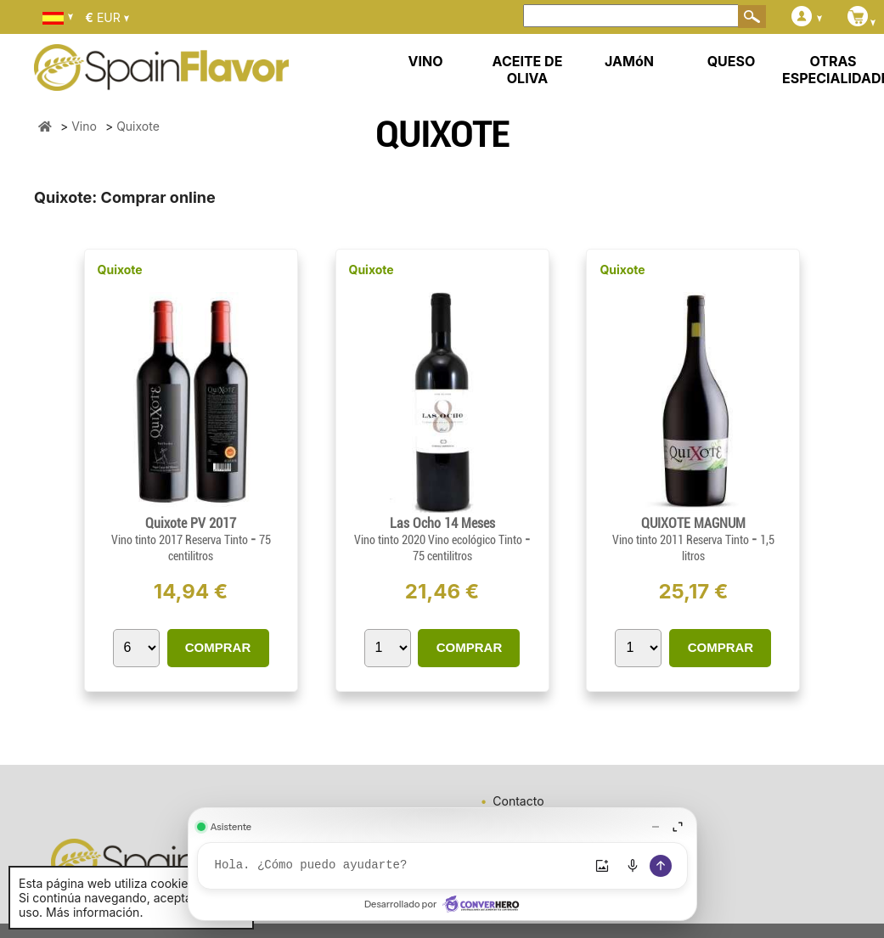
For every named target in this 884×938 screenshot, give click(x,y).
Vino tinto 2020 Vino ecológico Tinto (439, 540)
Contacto (518, 801)
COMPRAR (218, 647)
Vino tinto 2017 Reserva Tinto (181, 540)
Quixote (120, 269)
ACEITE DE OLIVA (528, 70)
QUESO (731, 61)
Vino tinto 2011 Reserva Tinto (682, 540)
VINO (425, 61)
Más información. (94, 912)
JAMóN (629, 61)
